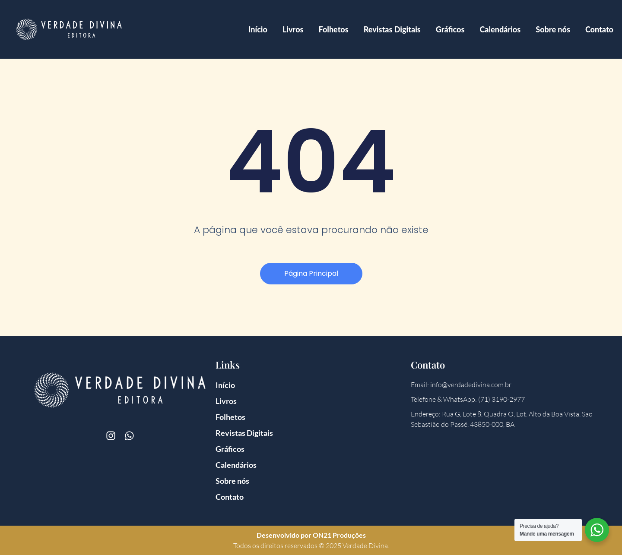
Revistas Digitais (392, 29)
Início (257, 29)
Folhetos (334, 29)
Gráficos (450, 29)
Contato (599, 29)
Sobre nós (553, 29)
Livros (293, 29)
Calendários (499, 29)
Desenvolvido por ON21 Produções (311, 535)
